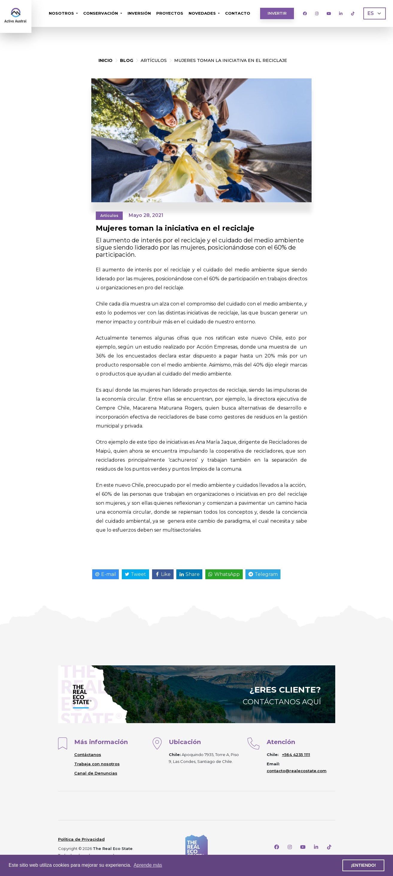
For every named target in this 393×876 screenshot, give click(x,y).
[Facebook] (305, 13)
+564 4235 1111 (296, 754)
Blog (126, 60)
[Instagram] (317, 13)
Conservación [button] (101, 13)
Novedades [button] (203, 13)
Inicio (105, 60)
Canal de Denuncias (95, 773)
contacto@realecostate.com (297, 770)
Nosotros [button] (62, 13)
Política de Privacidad (81, 839)
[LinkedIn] (341, 13)
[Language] (374, 13)
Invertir (277, 13)
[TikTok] (353, 13)
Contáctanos (87, 754)
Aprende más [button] (147, 865)
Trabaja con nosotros (97, 763)
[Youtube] (329, 13)
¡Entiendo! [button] (363, 865)
